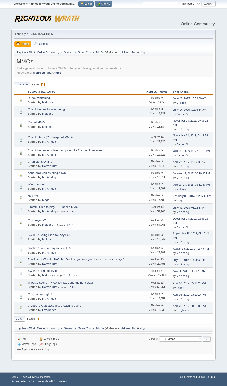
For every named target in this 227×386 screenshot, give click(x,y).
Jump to (153, 338)
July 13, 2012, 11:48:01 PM (189, 271)
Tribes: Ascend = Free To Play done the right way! (60, 282)
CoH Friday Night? (40, 294)
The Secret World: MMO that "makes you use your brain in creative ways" (76, 259)
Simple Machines (41, 377)
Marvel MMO (36, 122)
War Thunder (36, 184)
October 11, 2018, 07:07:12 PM (191, 150)
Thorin (180, 287)
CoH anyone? (37, 220)
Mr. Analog (138, 52)
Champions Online (40, 161)
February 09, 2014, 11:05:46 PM (192, 196)
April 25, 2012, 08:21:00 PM (189, 306)
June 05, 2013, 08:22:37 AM (189, 207)
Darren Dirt (183, 114)
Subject (33, 91)
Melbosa (126, 52)
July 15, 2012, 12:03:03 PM (189, 260)
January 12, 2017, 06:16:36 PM (191, 173)
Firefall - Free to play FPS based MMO (53, 207)
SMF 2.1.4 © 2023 (21, 377)
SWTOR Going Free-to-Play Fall (49, 235)
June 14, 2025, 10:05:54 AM (189, 109)
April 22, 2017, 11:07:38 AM (189, 162)
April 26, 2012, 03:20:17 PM (189, 294)
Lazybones (49, 310)
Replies (151, 91)
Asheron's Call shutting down (47, 173)
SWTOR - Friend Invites (43, 270)
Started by (48, 91)
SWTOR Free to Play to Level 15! (50, 248)
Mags (45, 200)
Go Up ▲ (211, 377)
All (72, 211)
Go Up (19, 318)
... (72, 275)
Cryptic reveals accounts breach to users (54, 305)
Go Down (22, 84)
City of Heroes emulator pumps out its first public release (65, 150)
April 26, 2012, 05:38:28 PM (189, 283)
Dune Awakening (39, 98)
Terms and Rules (195, 377)
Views (163, 91)
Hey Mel (33, 195)
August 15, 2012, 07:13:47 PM (191, 248)
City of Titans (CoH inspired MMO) (50, 137)
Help (180, 377)
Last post (181, 92)
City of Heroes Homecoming (46, 109)
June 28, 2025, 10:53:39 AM (189, 98)
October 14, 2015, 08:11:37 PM (191, 184)
